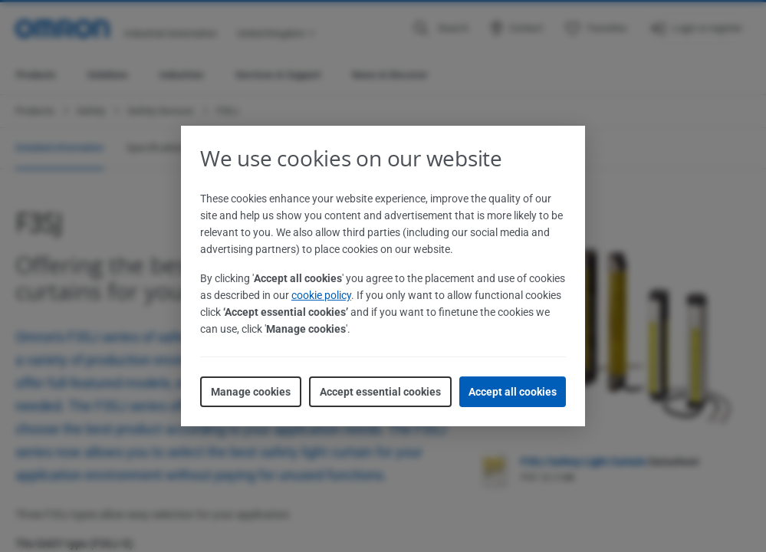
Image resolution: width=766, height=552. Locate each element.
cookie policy (321, 295)
